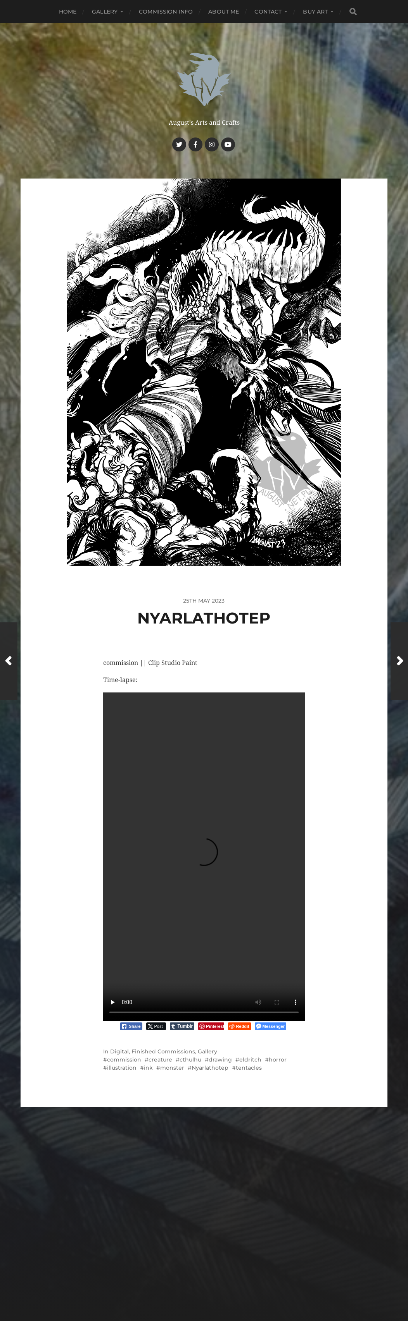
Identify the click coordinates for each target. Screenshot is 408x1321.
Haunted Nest (218, 1262)
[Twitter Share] (156, 1026)
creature (160, 1059)
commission (124, 1059)
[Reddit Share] (239, 1026)
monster (172, 1067)
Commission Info (166, 11)
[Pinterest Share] (211, 1026)
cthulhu (190, 1059)
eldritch (250, 1059)
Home (68, 11)
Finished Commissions (163, 1051)
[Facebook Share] (131, 1026)
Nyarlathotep (210, 1067)
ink (148, 1067)
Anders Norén (219, 1281)
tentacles (249, 1067)
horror (278, 1059)
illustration (122, 1067)
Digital (119, 1051)
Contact (268, 11)
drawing (220, 1059)
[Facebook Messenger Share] (270, 1026)
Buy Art (315, 11)
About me (223, 11)
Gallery (105, 11)
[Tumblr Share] (182, 1026)
